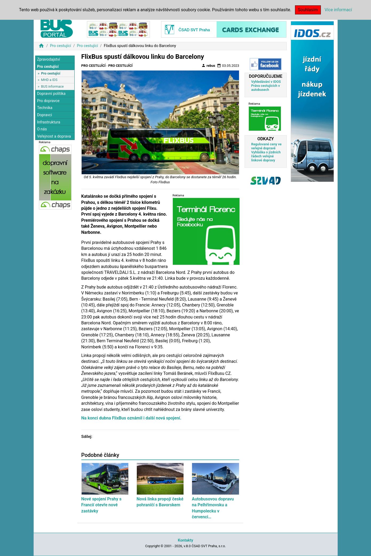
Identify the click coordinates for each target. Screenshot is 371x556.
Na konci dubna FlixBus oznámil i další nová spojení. (131, 418)
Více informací (338, 9)
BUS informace (52, 86)
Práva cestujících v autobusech (265, 88)
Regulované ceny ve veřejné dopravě (266, 146)
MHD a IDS (49, 80)
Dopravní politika (51, 93)
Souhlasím (308, 9)
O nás (42, 129)
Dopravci (44, 115)
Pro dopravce (48, 101)
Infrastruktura (48, 122)
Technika (45, 108)
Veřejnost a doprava (54, 136)
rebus (208, 65)
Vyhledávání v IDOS (266, 82)
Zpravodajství (48, 59)
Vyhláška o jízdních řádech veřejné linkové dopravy (266, 156)
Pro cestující (60, 46)
